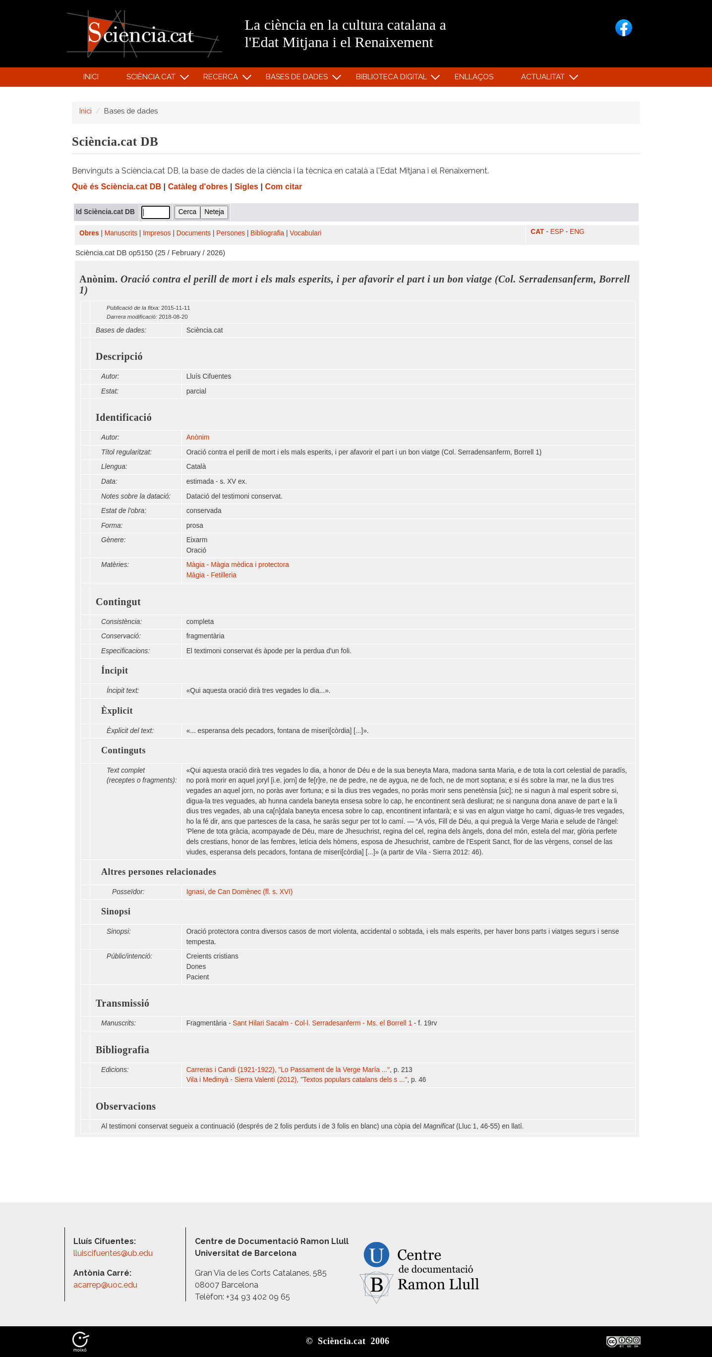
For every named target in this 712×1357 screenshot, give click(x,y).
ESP (557, 231)
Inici (91, 76)
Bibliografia (267, 233)
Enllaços (474, 76)
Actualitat (544, 79)
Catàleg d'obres (198, 186)
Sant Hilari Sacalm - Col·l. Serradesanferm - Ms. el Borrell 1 (322, 1023)
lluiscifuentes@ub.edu (114, 1253)
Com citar (283, 186)
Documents (194, 233)
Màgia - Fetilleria (211, 575)
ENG (577, 231)
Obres (89, 233)
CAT (537, 231)
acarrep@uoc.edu (105, 1285)
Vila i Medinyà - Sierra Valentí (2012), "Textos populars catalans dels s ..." (297, 1079)
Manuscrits (121, 233)
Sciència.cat (152, 79)
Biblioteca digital (393, 79)
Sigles (246, 186)
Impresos (157, 233)
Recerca (222, 79)
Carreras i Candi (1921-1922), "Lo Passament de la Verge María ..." (288, 1070)
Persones (230, 233)
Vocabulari (305, 233)
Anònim (197, 437)
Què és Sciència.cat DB (116, 186)
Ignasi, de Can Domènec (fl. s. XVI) (239, 892)
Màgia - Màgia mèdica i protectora (237, 564)
